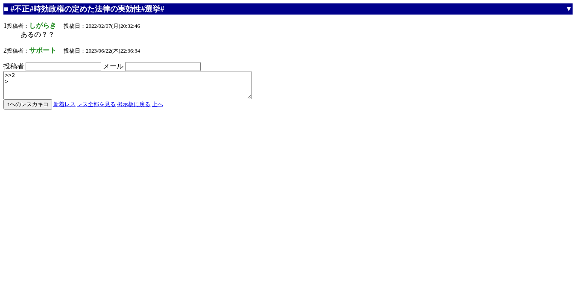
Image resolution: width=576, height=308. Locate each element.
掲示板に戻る (133, 109)
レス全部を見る (96, 109)
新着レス (64, 109)
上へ (157, 109)
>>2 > (142, 87)
